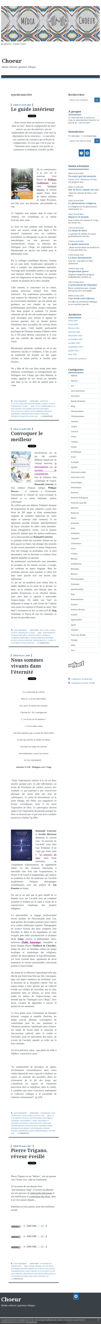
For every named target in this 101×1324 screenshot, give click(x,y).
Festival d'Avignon (79, 497)
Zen (72, 650)
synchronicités (27, 414)
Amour (74, 380)
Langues (75, 538)
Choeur (12, 60)
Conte (73, 436)
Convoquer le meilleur (27, 436)
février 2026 (73, 328)
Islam (73, 518)
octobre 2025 (74, 343)
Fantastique (76, 482)
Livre (21, 404)
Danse (74, 446)
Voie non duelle (78, 635)
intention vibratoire (20, 416)
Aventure (44, 401)
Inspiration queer (78, 271)
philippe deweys (35, 635)
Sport (73, 624)
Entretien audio (78, 472)
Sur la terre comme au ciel (83, 189)
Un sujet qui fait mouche (82, 176)
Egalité (74, 467)
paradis (26, 1128)
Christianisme (77, 416)
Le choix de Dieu (77, 230)
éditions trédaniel (40, 409)
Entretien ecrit (78, 477)
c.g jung (50, 640)
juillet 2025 (73, 350)
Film (53, 1113)
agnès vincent (31, 1271)
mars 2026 (73, 324)
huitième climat (45, 1126)
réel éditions (39, 1276)
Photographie (77, 579)
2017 (47, 1276)
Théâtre (74, 630)
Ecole (73, 457)
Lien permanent (19, 401)
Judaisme (75, 533)
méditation (29, 404)
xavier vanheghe (38, 638)
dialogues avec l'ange (20, 411)
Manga (74, 558)
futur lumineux (36, 411)
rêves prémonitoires (38, 1131)
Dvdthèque (76, 451)
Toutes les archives (77, 358)
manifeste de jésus (36, 1269)
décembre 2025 (75, 335)
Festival (74, 492)
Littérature (16, 1116)
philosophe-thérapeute (41, 1193)
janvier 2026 (74, 332)
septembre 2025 (75, 347)
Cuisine (74, 441)
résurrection (17, 1128)
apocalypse (23, 1123)
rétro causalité (41, 414)
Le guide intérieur (33, 109)
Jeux (41, 630)
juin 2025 (72, 354)
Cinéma (74, 421)
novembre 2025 (75, 339)
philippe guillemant (23, 409)
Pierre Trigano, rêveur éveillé (29, 1153)
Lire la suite (84, 122)
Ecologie (15, 404)
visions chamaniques (20, 1131)
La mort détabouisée (80, 257)
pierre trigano (35, 1266)
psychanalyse (46, 1264)
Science (44, 404)
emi (49, 1123)
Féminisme (76, 487)
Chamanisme (45, 1113)
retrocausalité (31, 1126)
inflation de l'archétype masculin (37, 1274)
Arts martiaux (78, 390)
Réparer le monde (78, 216)
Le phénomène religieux (82, 203)
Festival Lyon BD (79, 502)
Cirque (74, 426)
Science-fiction (78, 609)
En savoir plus (31, 1322)
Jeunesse (75, 523)
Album (74, 375)
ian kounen (25, 1121)
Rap (73, 594)
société (51, 404)
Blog (73, 406)
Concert (74, 431)
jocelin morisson (37, 1118)
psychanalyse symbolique (22, 1276)
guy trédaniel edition (40, 1128)
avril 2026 (34, 416)
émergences (25, 638)
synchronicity (49, 633)
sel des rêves (48, 1266)
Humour (75, 513)
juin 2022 (30, 643)
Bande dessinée (78, 401)
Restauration (77, 599)
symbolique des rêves (39, 1196)
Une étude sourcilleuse (81, 298)
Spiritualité (16, 406)
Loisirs (52, 630)
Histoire (74, 507)
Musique (75, 568)
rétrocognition (25, 640)
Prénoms (75, 584)
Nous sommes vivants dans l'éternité (27, 666)
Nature (38, 404)
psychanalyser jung (19, 1269)
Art (72, 385)
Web (42, 1116)
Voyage (25, 406)
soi (54, 1274)
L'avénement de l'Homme (82, 284)
